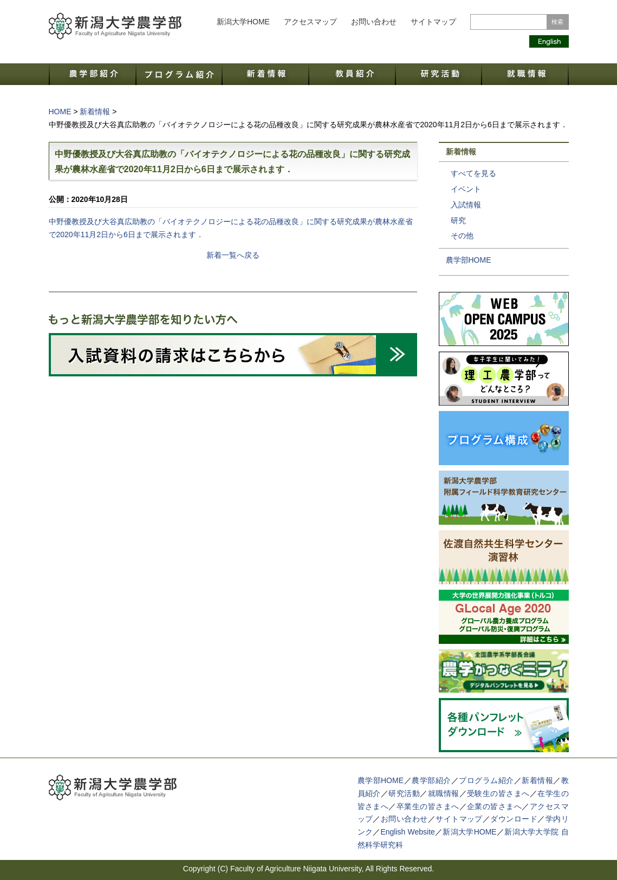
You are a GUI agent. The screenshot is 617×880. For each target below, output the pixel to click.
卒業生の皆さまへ (428, 806)
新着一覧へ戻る (232, 255)
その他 (462, 235)
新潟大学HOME (243, 21)
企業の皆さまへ (494, 806)
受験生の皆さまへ (498, 793)
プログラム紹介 (486, 780)
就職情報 (443, 793)
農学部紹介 (431, 780)
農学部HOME (468, 260)
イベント (466, 189)
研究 (458, 220)
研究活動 (404, 793)
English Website (407, 831)
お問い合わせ (374, 21)
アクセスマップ (310, 21)
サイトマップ (433, 21)
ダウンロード (513, 818)
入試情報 (466, 204)
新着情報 (537, 780)
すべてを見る (473, 173)
